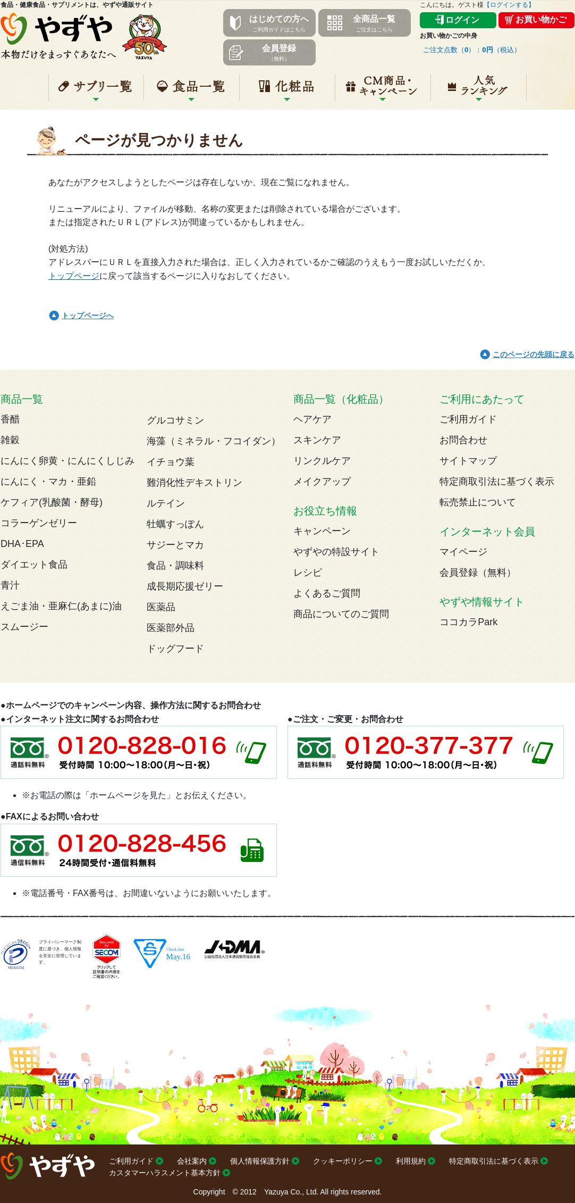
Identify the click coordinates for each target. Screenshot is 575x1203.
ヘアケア (312, 419)
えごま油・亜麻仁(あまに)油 (61, 606)
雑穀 (10, 440)
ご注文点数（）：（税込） (472, 50)
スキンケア (317, 440)
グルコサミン (175, 420)
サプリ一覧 (96, 92)
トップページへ (88, 315)
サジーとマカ (175, 545)
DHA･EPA (22, 543)
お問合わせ (463, 440)
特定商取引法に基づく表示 (496, 481)
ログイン (462, 19)
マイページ (463, 551)
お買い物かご (540, 19)
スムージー (24, 626)
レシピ (307, 572)
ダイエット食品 (34, 564)
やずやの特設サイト (336, 551)
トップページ (73, 275)
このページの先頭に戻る (533, 354)
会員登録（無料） (477, 572)
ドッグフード (175, 648)
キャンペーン (382, 92)
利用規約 (411, 1161)
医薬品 (161, 607)
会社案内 (192, 1161)
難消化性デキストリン (194, 482)
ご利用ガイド (468, 419)
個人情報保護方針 (260, 1161)
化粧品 (287, 92)
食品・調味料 (175, 565)
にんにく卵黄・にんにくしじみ (67, 460)
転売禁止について (477, 502)
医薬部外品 (171, 628)
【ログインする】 (509, 5)
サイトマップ (468, 460)
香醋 (10, 419)
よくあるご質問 (326, 593)
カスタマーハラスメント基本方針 (165, 1172)
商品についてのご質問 (341, 614)
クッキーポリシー (343, 1161)
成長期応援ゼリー (185, 586)
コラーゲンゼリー (39, 523)
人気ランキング (478, 92)
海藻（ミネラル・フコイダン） (214, 441)
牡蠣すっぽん (175, 524)
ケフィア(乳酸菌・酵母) (52, 502)
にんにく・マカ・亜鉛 (48, 481)
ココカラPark (468, 622)
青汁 (10, 585)
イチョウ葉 (171, 462)
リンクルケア (322, 460)
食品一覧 (191, 92)
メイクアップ (322, 481)
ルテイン (166, 503)
